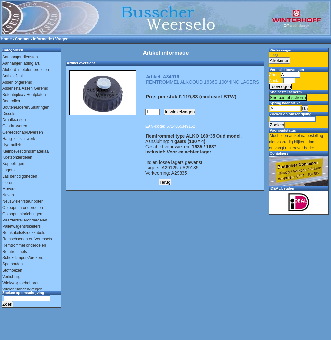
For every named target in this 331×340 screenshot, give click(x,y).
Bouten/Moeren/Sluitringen (25, 107)
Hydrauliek (11, 145)
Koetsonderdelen (17, 157)
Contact (22, 39)
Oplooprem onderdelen (22, 207)
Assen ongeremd (17, 82)
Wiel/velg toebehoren (21, 283)
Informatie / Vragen (51, 39)
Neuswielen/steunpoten (23, 201)
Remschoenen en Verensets (27, 239)
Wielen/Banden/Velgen (22, 289)
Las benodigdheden (19, 176)
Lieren (7, 182)
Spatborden (12, 264)
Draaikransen (14, 120)
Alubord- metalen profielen (25, 69)
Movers (8, 189)
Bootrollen (11, 101)
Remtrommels (14, 251)
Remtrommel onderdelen (24, 245)
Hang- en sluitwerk (18, 138)
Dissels (8, 113)
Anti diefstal (12, 76)
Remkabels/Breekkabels (23, 232)
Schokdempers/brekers (22, 257)
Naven (8, 195)
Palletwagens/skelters (21, 226)
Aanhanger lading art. (21, 63)
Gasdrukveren (14, 126)
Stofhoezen (12, 270)
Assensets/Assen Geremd (25, 88)
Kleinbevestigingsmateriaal (26, 151)
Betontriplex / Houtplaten (24, 94)
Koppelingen (13, 163)
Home (6, 39)
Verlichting (11, 276)
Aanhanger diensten (20, 57)
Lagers (8, 170)
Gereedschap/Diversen (22, 132)
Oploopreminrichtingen (22, 214)
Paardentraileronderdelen (24, 220)
